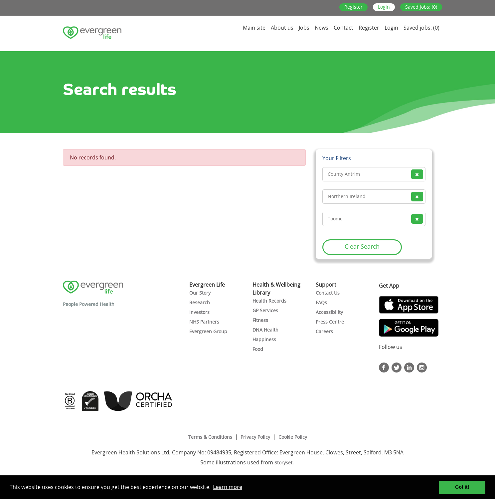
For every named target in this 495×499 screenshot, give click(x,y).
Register (353, 7)
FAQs (321, 302)
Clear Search (362, 246)
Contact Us (328, 293)
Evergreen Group (208, 331)
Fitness (260, 320)
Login (384, 7)
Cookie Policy (292, 437)
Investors (199, 312)
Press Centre (330, 322)
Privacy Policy (255, 437)
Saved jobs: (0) (421, 7)
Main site (254, 27)
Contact (343, 27)
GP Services (265, 310)
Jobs (304, 27)
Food (257, 349)
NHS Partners (204, 322)
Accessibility (329, 312)
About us (282, 27)
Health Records (269, 301)
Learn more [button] (227, 487)
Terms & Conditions (210, 437)
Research (199, 302)
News (321, 27)
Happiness (264, 339)
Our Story (200, 293)
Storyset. (284, 462)
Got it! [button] (462, 487)
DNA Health (265, 330)
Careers (324, 331)
